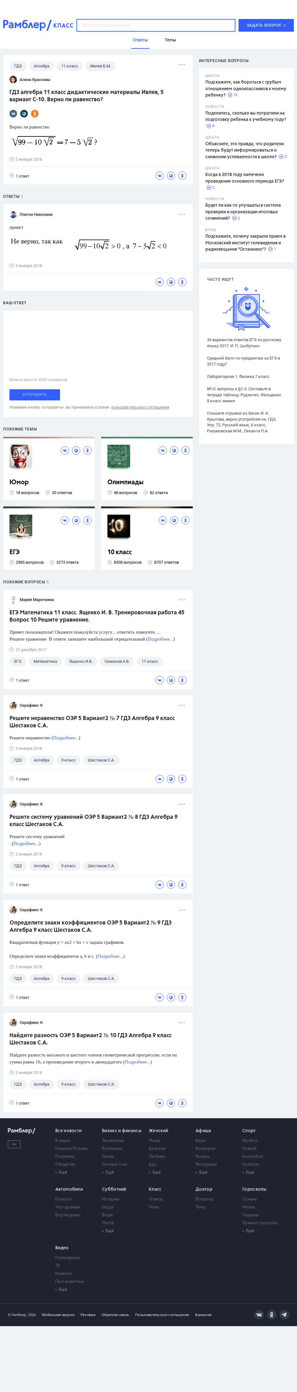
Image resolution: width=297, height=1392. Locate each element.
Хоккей (249, 1149)
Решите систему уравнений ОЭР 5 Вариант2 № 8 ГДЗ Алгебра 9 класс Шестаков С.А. (93, 820)
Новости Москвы (71, 1149)
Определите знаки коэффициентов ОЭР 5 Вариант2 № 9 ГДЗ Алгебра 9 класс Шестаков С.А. (90, 926)
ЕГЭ (14, 552)
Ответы (156, 1199)
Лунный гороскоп (260, 1223)
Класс (155, 1189)
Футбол (250, 1141)
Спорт (249, 1131)
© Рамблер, (17, 1315)
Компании (112, 1149)
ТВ (57, 1266)
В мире (62, 1141)
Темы (154, 1207)
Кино (201, 1141)
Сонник (249, 1199)
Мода (154, 1141)
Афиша (203, 1131)
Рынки (108, 1157)
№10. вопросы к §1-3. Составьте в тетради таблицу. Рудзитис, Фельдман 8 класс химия (244, 394)
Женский (158, 1131)
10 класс (119, 552)
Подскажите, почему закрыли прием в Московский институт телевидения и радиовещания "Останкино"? (245, 243)
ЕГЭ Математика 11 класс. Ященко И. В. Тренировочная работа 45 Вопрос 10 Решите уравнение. (97, 616)
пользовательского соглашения (140, 407)
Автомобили (69, 1189)
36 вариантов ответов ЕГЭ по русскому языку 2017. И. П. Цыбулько (244, 342)
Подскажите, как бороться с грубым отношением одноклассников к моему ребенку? (245, 88)
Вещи (107, 1215)
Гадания (250, 1215)
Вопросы (205, 1199)
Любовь (157, 1157)
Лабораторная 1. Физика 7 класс (238, 376)
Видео (62, 1248)
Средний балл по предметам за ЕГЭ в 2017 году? (243, 361)
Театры (203, 1157)
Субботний (114, 1189)
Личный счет (114, 1165)
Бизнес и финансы (122, 1131)
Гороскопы (254, 1189)
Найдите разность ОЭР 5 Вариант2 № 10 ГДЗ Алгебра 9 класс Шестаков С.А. (90, 1039)
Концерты (205, 1149)
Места (108, 1223)
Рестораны (206, 1165)
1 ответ (19, 176)
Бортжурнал (68, 1215)
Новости (63, 1199)
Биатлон (250, 1165)
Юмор (19, 482)
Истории (110, 1199)
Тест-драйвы (67, 1207)
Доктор (204, 1189)
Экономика (113, 1141)
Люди (108, 1207)
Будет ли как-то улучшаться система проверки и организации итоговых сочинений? (243, 212)
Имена (248, 1207)
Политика (64, 1157)
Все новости (68, 1131)
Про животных (70, 1282)
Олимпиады (125, 482)
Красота (157, 1149)
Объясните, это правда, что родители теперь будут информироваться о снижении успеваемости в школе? (244, 150)
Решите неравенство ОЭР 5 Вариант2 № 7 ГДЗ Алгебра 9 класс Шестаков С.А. (92, 722)
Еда (152, 1165)
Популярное (67, 1258)
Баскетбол (252, 1157)
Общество (65, 1165)
